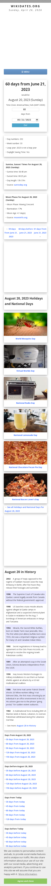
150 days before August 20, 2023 (21, 788)
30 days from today (15, 802)
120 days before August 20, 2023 (21, 784)
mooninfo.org (20, 218)
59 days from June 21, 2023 (10, 233)
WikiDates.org (25, 6)
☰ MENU (25, 72)
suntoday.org (20, 185)
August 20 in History (26, 726)
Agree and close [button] (26, 881)
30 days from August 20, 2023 (20, 740)
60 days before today (16, 842)
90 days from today (15, 815)
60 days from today (15, 811)
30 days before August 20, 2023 (21, 771)
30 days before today (16, 833)
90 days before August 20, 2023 (21, 780)
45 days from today (15, 806)
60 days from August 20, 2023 (20, 744)
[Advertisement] (25, 40)
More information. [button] (27, 874)
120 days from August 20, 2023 (20, 753)
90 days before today (16, 846)
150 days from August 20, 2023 (20, 757)
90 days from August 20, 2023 (20, 748)
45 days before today (16, 838)
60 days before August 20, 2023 (21, 775)
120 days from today (16, 819)
